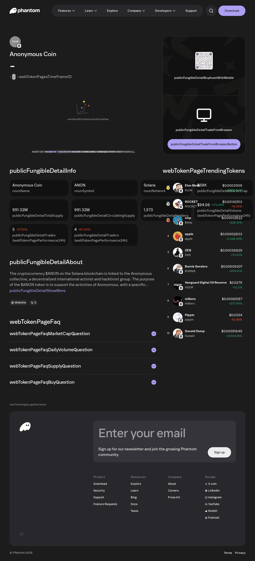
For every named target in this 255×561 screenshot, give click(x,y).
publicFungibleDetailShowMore (38, 292)
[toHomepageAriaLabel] (25, 428)
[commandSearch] (211, 10)
